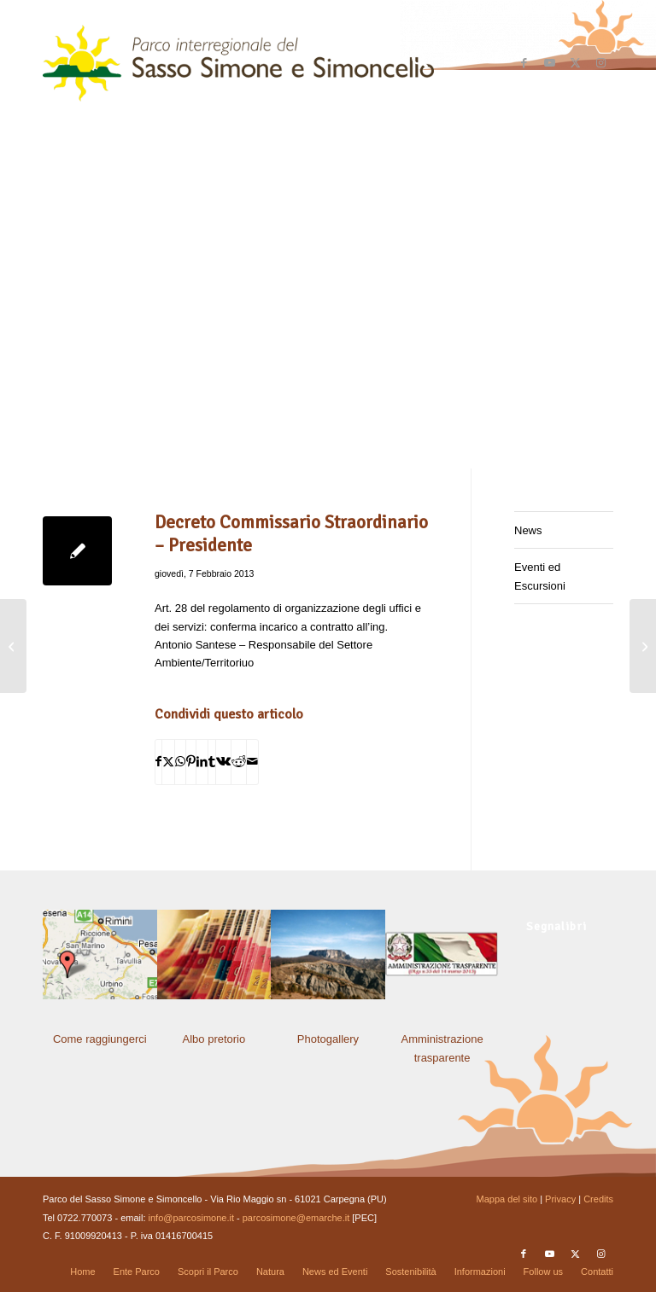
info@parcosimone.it (191, 1218)
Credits (598, 1199)
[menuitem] (411, 63)
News (528, 530)
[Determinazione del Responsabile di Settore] (643, 646)
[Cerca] (411, 63)
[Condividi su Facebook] (158, 761)
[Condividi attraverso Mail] (252, 761)
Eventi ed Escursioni (539, 576)
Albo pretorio (214, 1039)
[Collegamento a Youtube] (549, 63)
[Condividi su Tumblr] (211, 761)
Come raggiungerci (100, 1039)
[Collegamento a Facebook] (523, 63)
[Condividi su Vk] (223, 761)
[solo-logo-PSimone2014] (238, 63)
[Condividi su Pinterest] (191, 761)
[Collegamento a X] (575, 63)
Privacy (560, 1199)
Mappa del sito (507, 1199)
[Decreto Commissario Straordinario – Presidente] (13, 646)
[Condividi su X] (168, 761)
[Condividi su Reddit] (238, 761)
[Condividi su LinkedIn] (202, 761)
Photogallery (328, 1039)
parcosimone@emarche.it (296, 1218)
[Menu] (451, 63)
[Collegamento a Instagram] (600, 63)
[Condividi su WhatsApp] (180, 761)
